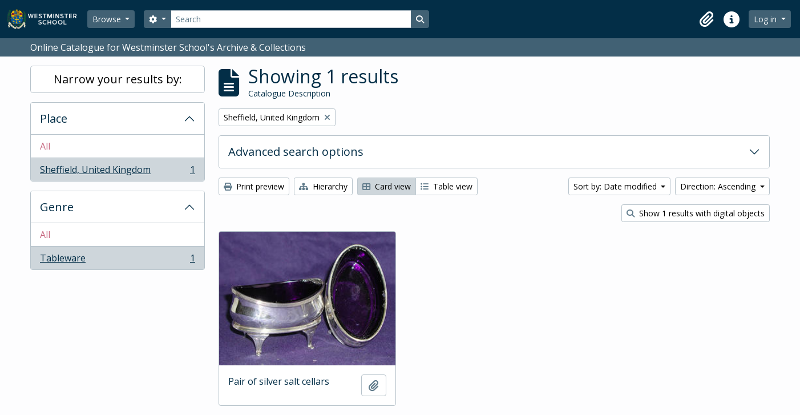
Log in (766, 19)
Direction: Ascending (719, 186)
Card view (386, 186)
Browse (107, 19)
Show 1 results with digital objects (696, 213)
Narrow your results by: (118, 79)
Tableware (117, 260)
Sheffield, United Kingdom (117, 172)
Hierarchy (323, 186)
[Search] (291, 19)
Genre (57, 207)
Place (53, 118)
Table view (446, 186)
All (45, 146)
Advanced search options (295, 151)
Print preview (254, 186)
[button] (706, 19)
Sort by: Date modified (616, 186)
